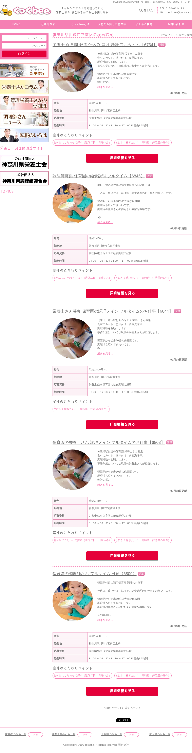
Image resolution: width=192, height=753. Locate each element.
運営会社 (123, 744)
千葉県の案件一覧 (111, 734)
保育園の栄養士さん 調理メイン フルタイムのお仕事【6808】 (109, 442)
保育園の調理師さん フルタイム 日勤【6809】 (95, 573)
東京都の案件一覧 (15, 734)
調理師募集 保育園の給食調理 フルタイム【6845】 (99, 176)
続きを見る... (105, 87)
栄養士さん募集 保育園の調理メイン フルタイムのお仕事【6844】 (113, 311)
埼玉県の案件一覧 (159, 734)
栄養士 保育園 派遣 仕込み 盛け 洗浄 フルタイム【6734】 (105, 44)
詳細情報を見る (122, 158)
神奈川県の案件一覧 (63, 734)
